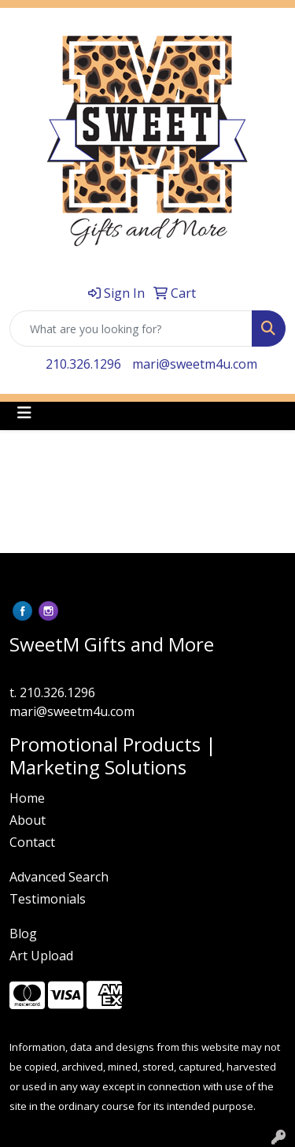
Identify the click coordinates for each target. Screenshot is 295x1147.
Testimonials (47, 899)
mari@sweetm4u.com (194, 364)
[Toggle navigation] (24, 413)
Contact (32, 842)
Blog (23, 933)
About (27, 820)
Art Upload (41, 955)
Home (27, 798)
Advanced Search (59, 876)
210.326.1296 (83, 364)
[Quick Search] (131, 328)
